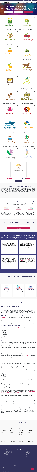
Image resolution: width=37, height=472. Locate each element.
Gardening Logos (12, 441)
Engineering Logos (12, 430)
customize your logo (5, 317)
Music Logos (29, 424)
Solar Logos (29, 435)
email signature (24, 414)
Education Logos (12, 428)
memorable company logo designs (22, 378)
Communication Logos (4, 439)
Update (28, 11)
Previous (9, 178)
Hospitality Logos (21, 426)
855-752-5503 (28, 0)
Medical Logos (21, 441)
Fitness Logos (12, 435)
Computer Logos (3, 441)
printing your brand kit (16, 345)
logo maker (4, 308)
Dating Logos (11, 426)
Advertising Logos (3, 424)
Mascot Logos (21, 437)
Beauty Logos (2, 432)
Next (28, 178)
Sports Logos (30, 439)
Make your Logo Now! (18, 180)
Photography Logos (30, 428)
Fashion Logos (12, 432)
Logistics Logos (21, 435)
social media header (19, 414)
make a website (28, 391)
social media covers (18, 294)
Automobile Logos (3, 430)
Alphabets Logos (3, 428)
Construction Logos (12, 424)
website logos (20, 399)
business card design (26, 355)
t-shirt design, (27, 259)
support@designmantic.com (21, 379)
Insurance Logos (21, 430)
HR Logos (20, 428)
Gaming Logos (12, 439)
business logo (5, 350)
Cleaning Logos (3, 435)
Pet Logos (29, 426)
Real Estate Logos (30, 430)
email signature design (9, 392)
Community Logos (3, 437)
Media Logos (20, 439)
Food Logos (11, 437)
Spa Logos (29, 437)
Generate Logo (18, 228)
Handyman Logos (21, 424)
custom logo (12, 194)
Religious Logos (30, 432)
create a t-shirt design (18, 392)
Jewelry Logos (21, 432)
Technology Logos (30, 441)
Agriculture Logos (3, 426)
